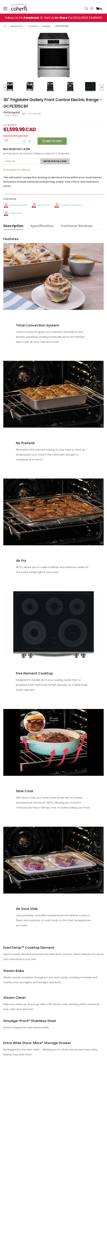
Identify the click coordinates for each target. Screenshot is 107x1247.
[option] (53, 55)
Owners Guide (43, 205)
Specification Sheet (18, 205)
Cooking (32, 26)
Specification (42, 226)
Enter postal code (55, 161)
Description (13, 226)
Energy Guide (15, 213)
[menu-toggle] (5, 9)
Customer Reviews (76, 226)
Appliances (17, 26)
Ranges (46, 26)
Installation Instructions (71, 205)
